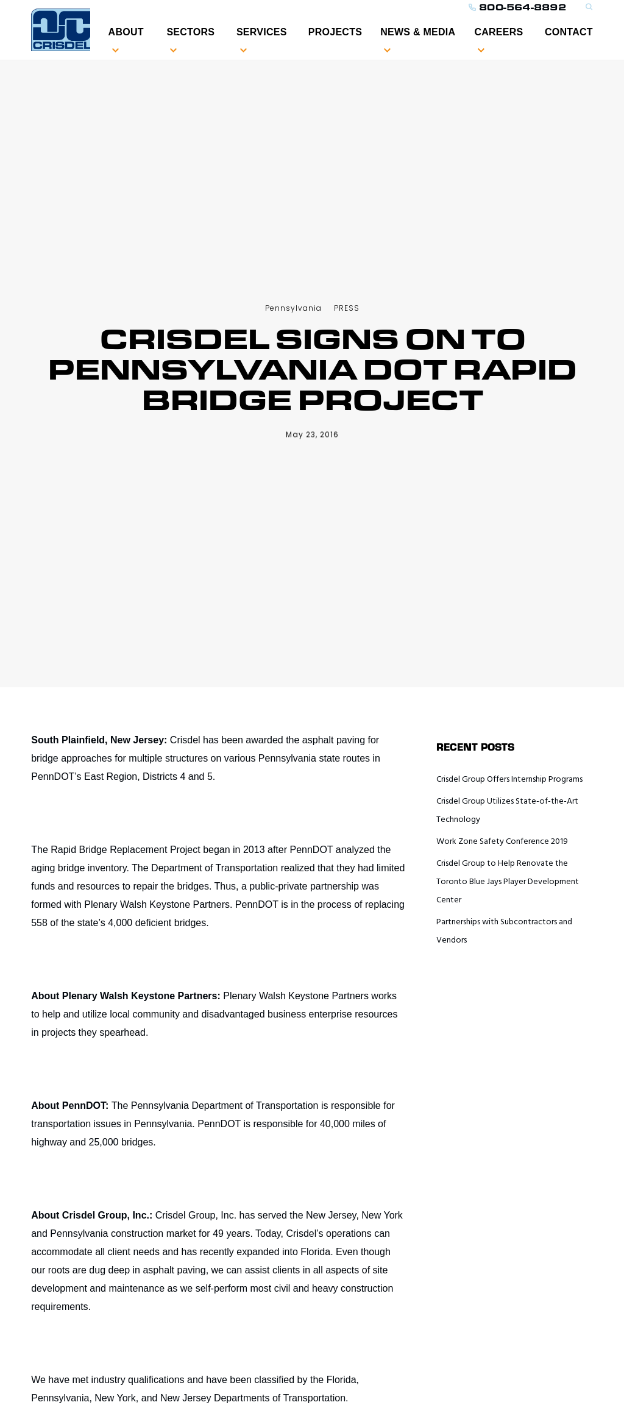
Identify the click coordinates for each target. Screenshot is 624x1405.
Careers (498, 32)
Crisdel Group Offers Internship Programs (509, 780)
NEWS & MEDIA (417, 32)
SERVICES (261, 32)
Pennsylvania (293, 308)
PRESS (347, 308)
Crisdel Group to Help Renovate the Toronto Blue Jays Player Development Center (507, 882)
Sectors (190, 32)
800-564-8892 (517, 7)
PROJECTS (335, 32)
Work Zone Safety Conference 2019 (502, 842)
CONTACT (569, 32)
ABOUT (126, 32)
